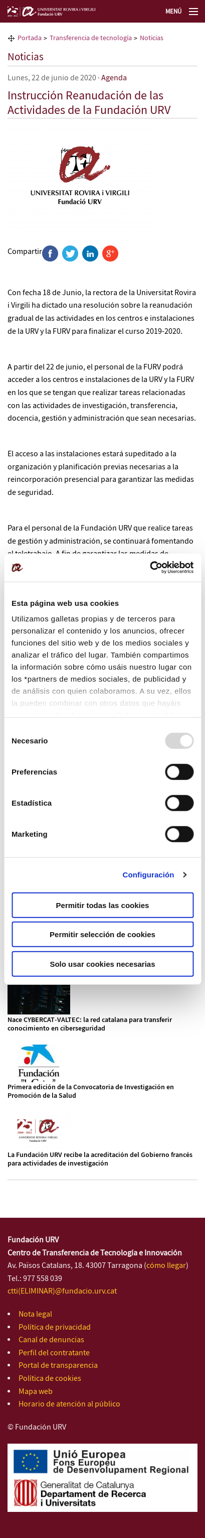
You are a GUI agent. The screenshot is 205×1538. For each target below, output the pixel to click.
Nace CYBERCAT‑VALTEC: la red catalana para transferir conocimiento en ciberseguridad (90, 1024)
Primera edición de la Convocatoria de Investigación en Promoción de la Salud (91, 1091)
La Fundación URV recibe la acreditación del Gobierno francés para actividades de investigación (100, 1159)
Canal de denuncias (51, 1340)
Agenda (114, 78)
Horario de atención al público (69, 1404)
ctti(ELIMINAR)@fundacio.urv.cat (62, 1291)
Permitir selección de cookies (102, 934)
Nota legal (35, 1314)
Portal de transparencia (58, 1365)
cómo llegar (166, 1265)
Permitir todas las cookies (102, 905)
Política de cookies (50, 1378)
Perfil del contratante (54, 1353)
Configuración (148, 874)
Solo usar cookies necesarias (102, 963)
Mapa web (36, 1391)
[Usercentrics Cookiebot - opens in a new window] (149, 567)
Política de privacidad (55, 1327)
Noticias (26, 57)
